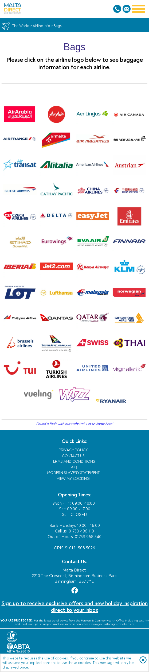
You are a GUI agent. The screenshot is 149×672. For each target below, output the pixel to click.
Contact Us (73, 456)
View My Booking (73, 478)
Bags (57, 26)
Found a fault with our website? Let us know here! (74, 424)
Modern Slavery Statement (73, 472)
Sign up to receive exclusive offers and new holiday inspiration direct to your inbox (75, 606)
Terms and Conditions (73, 461)
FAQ (73, 467)
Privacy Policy (73, 450)
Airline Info (41, 26)
